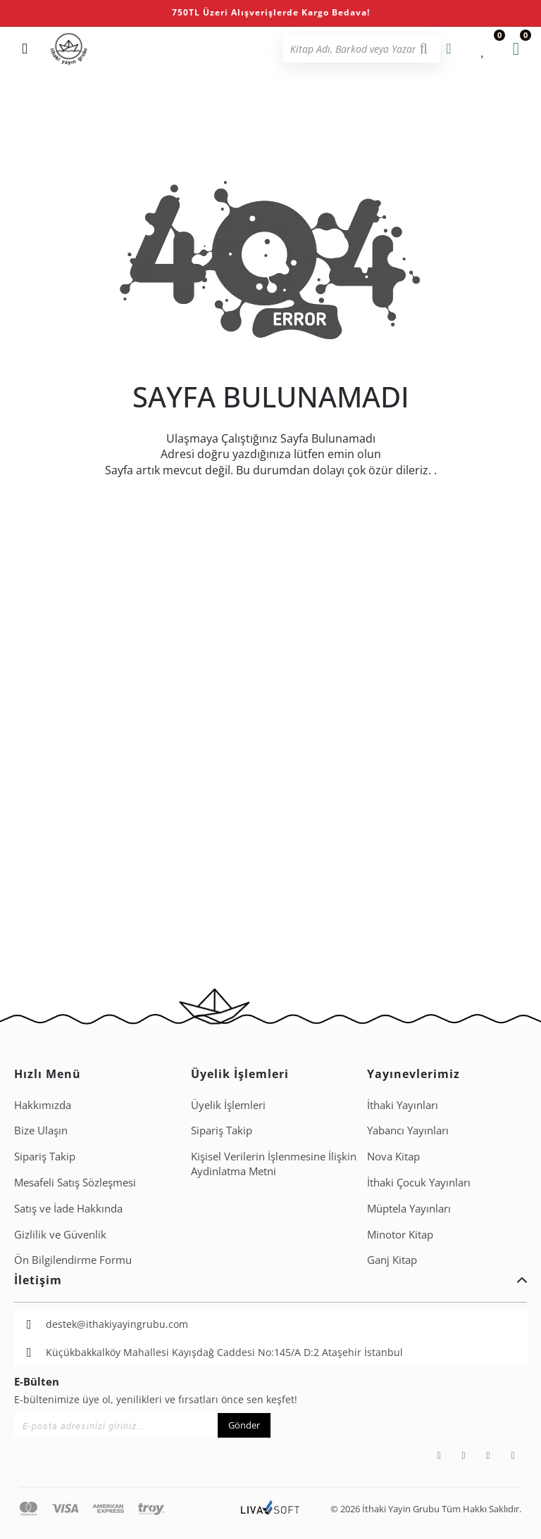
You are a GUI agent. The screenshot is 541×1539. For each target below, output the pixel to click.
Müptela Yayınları (409, 1208)
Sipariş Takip (44, 1156)
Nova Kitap (393, 1156)
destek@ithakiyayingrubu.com (117, 1324)
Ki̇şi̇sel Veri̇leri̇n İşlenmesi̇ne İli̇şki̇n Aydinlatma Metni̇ (273, 1163)
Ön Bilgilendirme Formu (73, 1260)
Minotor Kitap (400, 1234)
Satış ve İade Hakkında (68, 1208)
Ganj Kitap (392, 1260)
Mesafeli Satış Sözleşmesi (75, 1182)
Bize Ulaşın (41, 1130)
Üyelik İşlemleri (228, 1105)
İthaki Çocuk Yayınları (419, 1182)
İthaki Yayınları (402, 1105)
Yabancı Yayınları (408, 1130)
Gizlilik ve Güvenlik (60, 1234)
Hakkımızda (42, 1105)
